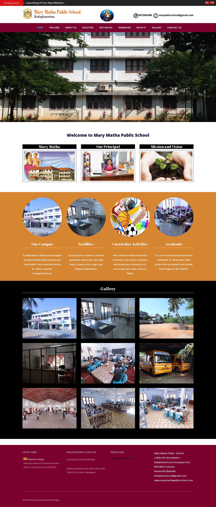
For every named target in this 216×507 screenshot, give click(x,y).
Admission (124, 27)
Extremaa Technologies (49, 500)
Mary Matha (49, 146)
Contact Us (174, 27)
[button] (4, 77)
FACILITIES (87, 27)
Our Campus (42, 244)
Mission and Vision (166, 146)
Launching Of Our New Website (81, 459)
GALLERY (156, 27)
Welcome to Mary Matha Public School (108, 135)
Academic (173, 244)
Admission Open (35, 459)
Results (141, 27)
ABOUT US (70, 27)
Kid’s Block (105, 27)
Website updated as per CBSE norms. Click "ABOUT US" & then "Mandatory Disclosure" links (86, 472)
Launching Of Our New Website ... (46, 2)
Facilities (86, 244)
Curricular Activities (130, 244)
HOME (40, 27)
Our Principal (108, 146)
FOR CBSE (54, 27)
